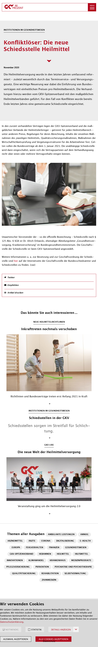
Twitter (11, 278)
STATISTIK (36, 629)
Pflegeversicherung (18, 567)
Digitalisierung (65, 541)
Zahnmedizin (49, 580)
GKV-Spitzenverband (21, 554)
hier (16, 260)
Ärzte (32, 541)
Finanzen (54, 548)
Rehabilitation (50, 574)
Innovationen (15, 561)
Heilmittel (63, 554)
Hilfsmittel (81, 554)
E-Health (85, 541)
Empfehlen (13, 285)
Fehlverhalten (34, 548)
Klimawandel (36, 561)
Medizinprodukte (81, 561)
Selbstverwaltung (75, 574)
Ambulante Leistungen (61, 535)
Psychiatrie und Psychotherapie (73, 567)
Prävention (42, 567)
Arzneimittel (15, 541)
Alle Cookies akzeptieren (53, 639)
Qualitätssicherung (24, 574)
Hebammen (45, 554)
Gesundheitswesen (75, 548)
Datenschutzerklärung (11, 622)
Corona (45, 541)
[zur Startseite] (45, 7)
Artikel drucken (15, 293)
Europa (16, 548)
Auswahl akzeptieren (15, 639)
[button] (92, 7)
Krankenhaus (57, 561)
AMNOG (84, 535)
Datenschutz (49, 641)
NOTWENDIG (12, 629)
